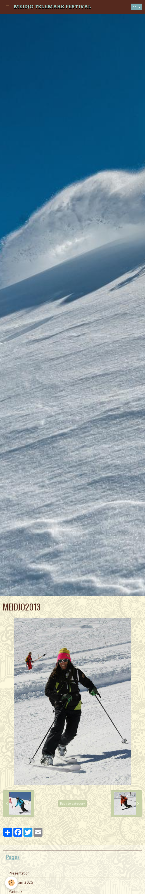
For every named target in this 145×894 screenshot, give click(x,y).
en (134, 7)
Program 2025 (21, 882)
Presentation (19, 873)
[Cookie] (11, 882)
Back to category (72, 803)
